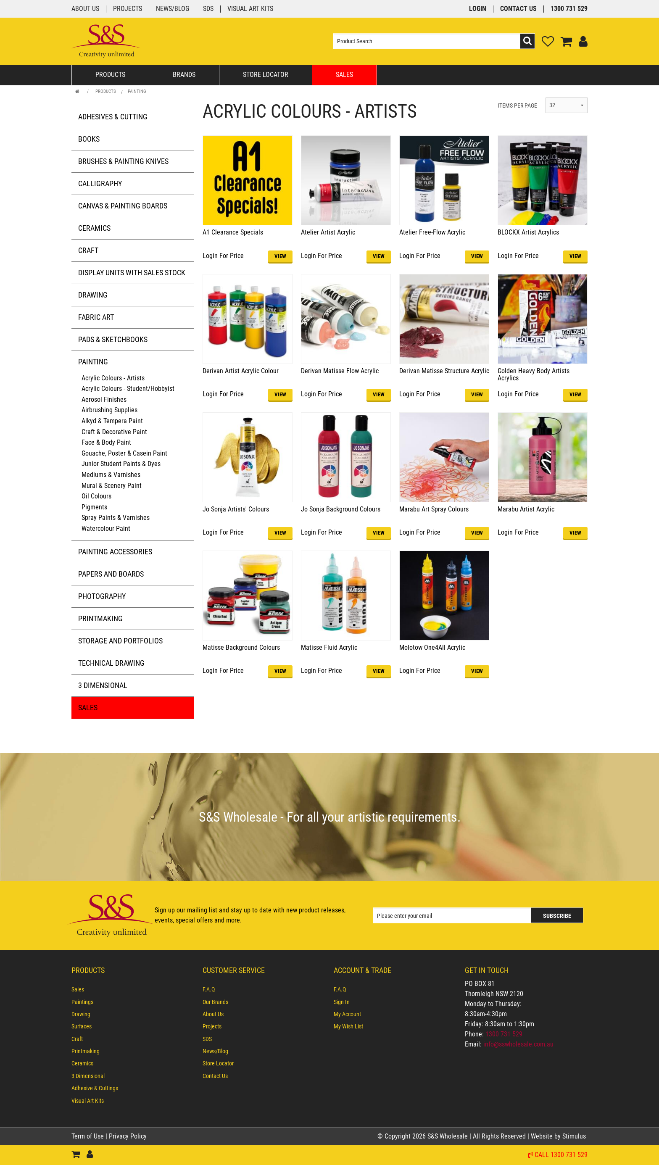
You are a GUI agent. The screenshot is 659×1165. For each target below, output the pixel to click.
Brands (184, 75)
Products (110, 75)
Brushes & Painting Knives (123, 161)
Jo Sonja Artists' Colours (236, 509)
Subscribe (557, 915)
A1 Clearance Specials (233, 232)
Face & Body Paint (106, 442)
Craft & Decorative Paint (114, 432)
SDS (208, 9)
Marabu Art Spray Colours (434, 509)
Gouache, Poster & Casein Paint (124, 453)
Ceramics (94, 228)
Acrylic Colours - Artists (113, 378)
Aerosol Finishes (104, 399)
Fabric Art (96, 317)
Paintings (82, 1002)
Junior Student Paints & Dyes (121, 464)
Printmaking (100, 618)
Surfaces (81, 1026)
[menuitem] (132, 989)
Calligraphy (100, 183)
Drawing (93, 294)
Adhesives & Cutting (113, 116)
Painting (137, 91)
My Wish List (348, 1026)
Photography (102, 596)
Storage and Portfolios (120, 640)
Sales (344, 75)
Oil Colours (96, 496)
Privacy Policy (128, 1136)
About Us (85, 9)
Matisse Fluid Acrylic (329, 647)
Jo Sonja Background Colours (340, 509)
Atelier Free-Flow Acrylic (432, 232)
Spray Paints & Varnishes (116, 518)
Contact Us (518, 9)
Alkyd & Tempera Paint (112, 421)
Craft (88, 250)
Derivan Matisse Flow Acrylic (340, 371)
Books (89, 138)
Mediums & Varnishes (111, 475)
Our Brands (215, 1002)
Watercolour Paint (106, 528)
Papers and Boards (111, 573)
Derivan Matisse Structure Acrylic (444, 371)
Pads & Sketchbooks (113, 339)
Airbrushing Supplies (109, 410)
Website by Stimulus (559, 1136)
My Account (347, 1014)
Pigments (94, 507)
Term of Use (88, 1136)
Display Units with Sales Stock (131, 272)
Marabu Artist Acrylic (526, 509)
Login (477, 9)
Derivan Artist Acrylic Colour (241, 371)
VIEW (280, 256)
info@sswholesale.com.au (518, 1044)
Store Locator (265, 75)
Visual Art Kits (250, 9)
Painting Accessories (115, 551)
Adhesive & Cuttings (94, 1088)
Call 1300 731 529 (561, 1155)
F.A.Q (209, 989)
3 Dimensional (102, 685)
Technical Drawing (111, 663)
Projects (127, 9)
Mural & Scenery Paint (112, 486)
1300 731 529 (569, 9)
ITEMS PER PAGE (517, 105)
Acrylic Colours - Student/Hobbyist (128, 389)
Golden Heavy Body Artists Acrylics (533, 374)
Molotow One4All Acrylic (432, 647)
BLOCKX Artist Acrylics (528, 232)
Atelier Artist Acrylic (328, 232)
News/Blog (172, 9)
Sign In (342, 1002)
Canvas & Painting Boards (122, 205)
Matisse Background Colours (241, 647)
